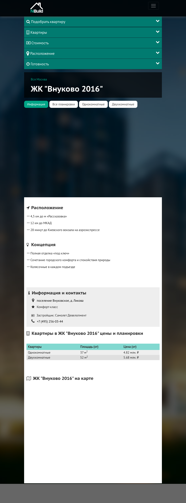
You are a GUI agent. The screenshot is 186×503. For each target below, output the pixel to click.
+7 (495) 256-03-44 (50, 321)
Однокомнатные (93, 104)
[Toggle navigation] (153, 6)
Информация (36, 104)
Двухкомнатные (123, 104)
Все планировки (63, 104)
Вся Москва (39, 79)
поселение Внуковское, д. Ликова (60, 300)
